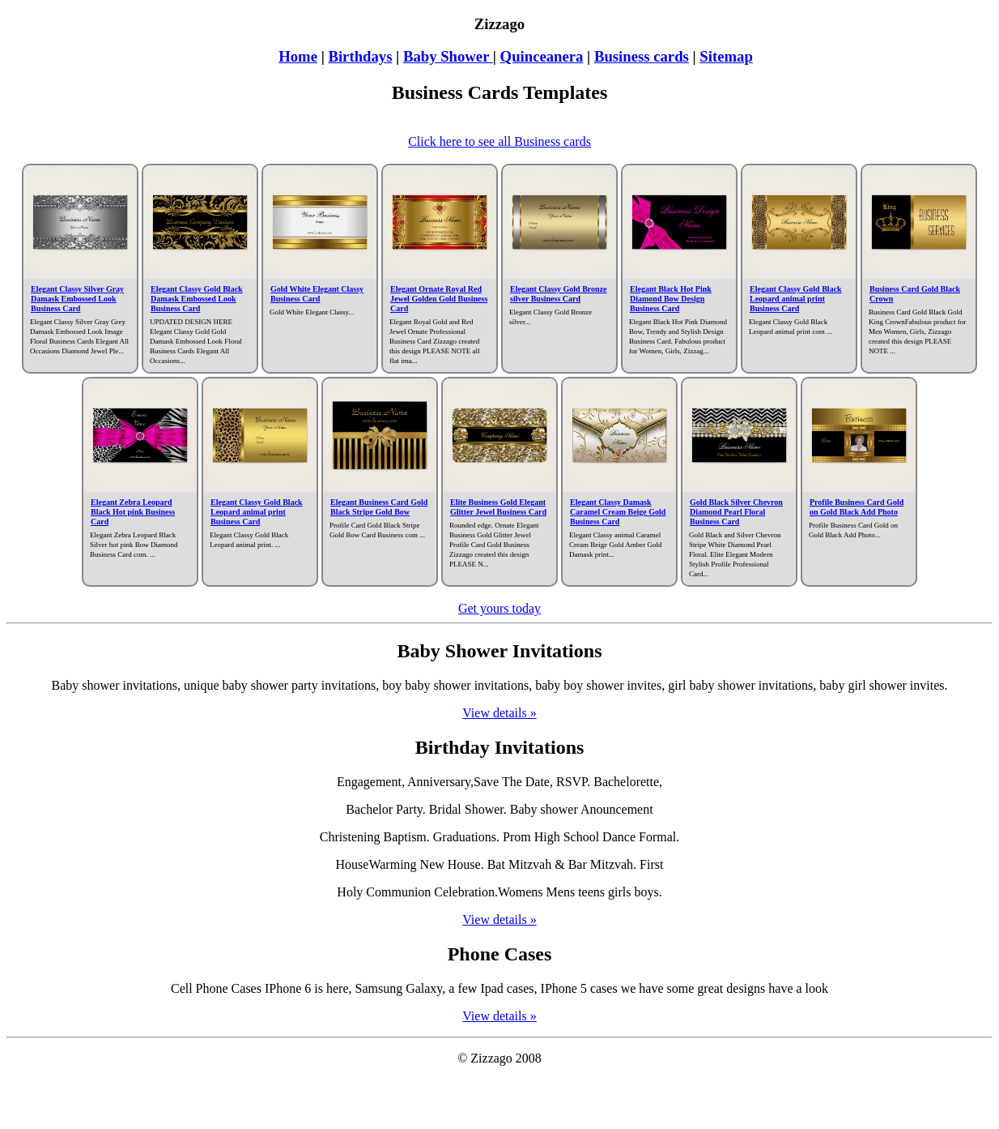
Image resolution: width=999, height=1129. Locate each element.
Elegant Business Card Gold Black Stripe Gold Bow (378, 507)
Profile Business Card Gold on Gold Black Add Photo (856, 507)
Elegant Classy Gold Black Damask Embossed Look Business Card (197, 298)
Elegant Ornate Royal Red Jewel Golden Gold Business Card (438, 298)
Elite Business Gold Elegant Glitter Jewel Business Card (498, 507)
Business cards (641, 56)
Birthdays (360, 56)
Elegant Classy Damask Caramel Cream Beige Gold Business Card (617, 512)
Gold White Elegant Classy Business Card (316, 293)
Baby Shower (448, 56)
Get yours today (499, 608)
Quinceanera (542, 56)
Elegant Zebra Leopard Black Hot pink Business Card (133, 512)
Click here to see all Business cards (499, 141)
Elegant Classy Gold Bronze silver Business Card (558, 293)
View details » (499, 713)
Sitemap (725, 56)
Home (297, 56)
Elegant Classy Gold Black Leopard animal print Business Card (796, 298)
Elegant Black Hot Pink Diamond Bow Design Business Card (671, 298)
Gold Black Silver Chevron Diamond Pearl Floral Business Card (736, 512)
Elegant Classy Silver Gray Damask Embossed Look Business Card (77, 298)
